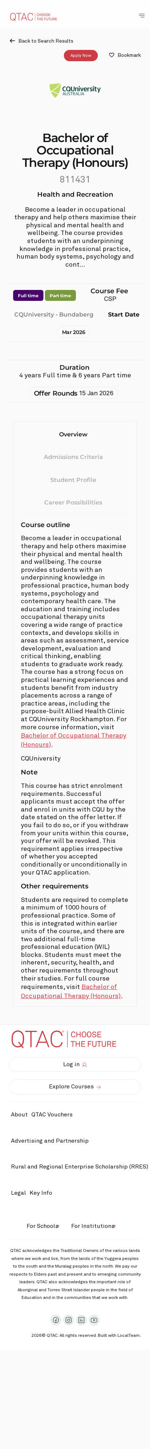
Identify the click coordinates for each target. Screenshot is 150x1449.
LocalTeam (129, 1336)
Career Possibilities (73, 502)
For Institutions (93, 1226)
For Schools (42, 1226)
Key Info (43, 1193)
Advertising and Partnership (50, 1141)
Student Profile (73, 479)
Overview (73, 434)
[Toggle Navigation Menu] (142, 15)
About (19, 1115)
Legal (18, 1193)
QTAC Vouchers (52, 1115)
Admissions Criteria (73, 456)
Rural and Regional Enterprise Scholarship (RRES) (79, 1167)
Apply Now (80, 55)
